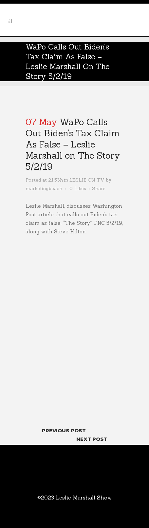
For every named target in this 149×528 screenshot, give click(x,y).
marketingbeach (44, 188)
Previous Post (64, 430)
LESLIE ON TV (86, 180)
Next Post (91, 439)
